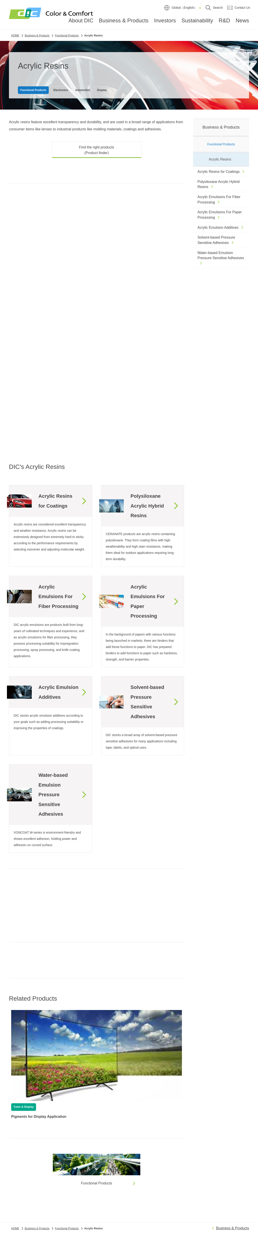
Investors (165, 22)
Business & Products (123, 22)
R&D (224, 22)
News (242, 22)
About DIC (80, 22)
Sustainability (197, 22)
